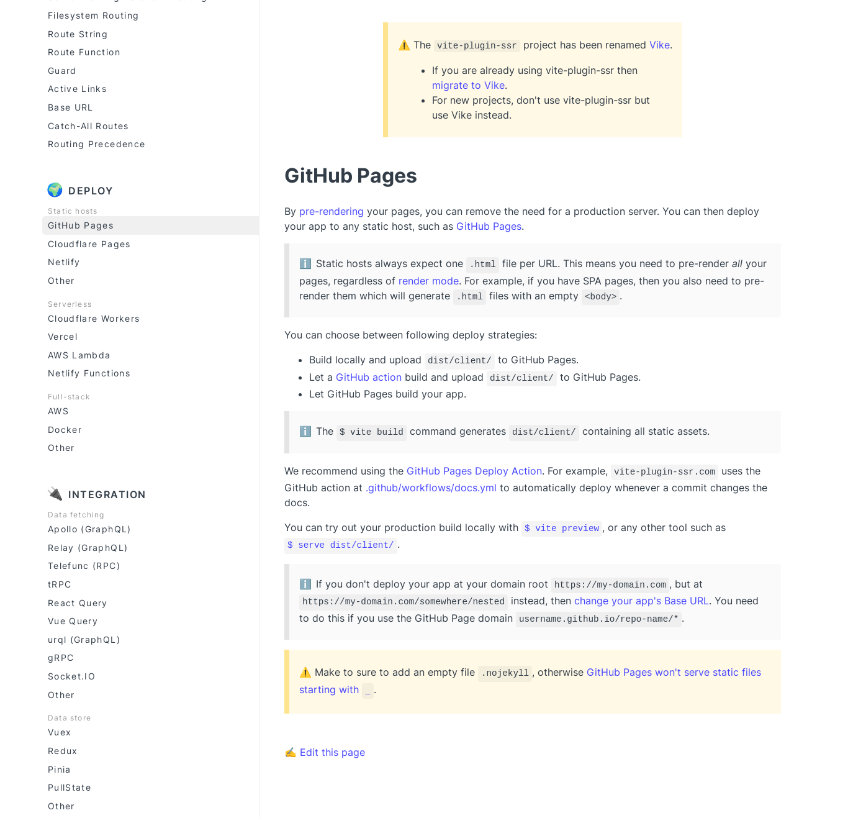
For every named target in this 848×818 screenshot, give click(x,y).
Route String (78, 32)
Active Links (77, 86)
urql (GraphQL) (84, 637)
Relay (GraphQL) (88, 545)
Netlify (64, 260)
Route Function (84, 50)
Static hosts (72, 209)
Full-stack (69, 394)
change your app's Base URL (641, 589)
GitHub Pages (81, 223)
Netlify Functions (89, 371)
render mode (429, 279)
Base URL (71, 105)
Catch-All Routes (88, 124)
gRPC (61, 655)
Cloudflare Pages (89, 242)
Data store (69, 715)
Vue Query (73, 619)
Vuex (59, 730)
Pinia (59, 767)
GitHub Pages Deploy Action (474, 464)
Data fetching (76, 512)
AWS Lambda (79, 353)
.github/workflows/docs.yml (431, 480)
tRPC (59, 582)
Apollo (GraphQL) (90, 527)
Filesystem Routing (93, 13)
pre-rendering (331, 211)
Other (61, 278)
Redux (63, 748)
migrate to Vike (468, 85)
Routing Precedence (96, 142)
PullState (69, 785)
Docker (65, 427)
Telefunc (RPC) (84, 563)
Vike (659, 45)
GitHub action (369, 372)
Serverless (70, 302)
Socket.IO (72, 674)
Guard (62, 68)
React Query (78, 601)
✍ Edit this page (324, 736)
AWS (58, 409)
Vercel (63, 334)
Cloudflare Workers (94, 316)
